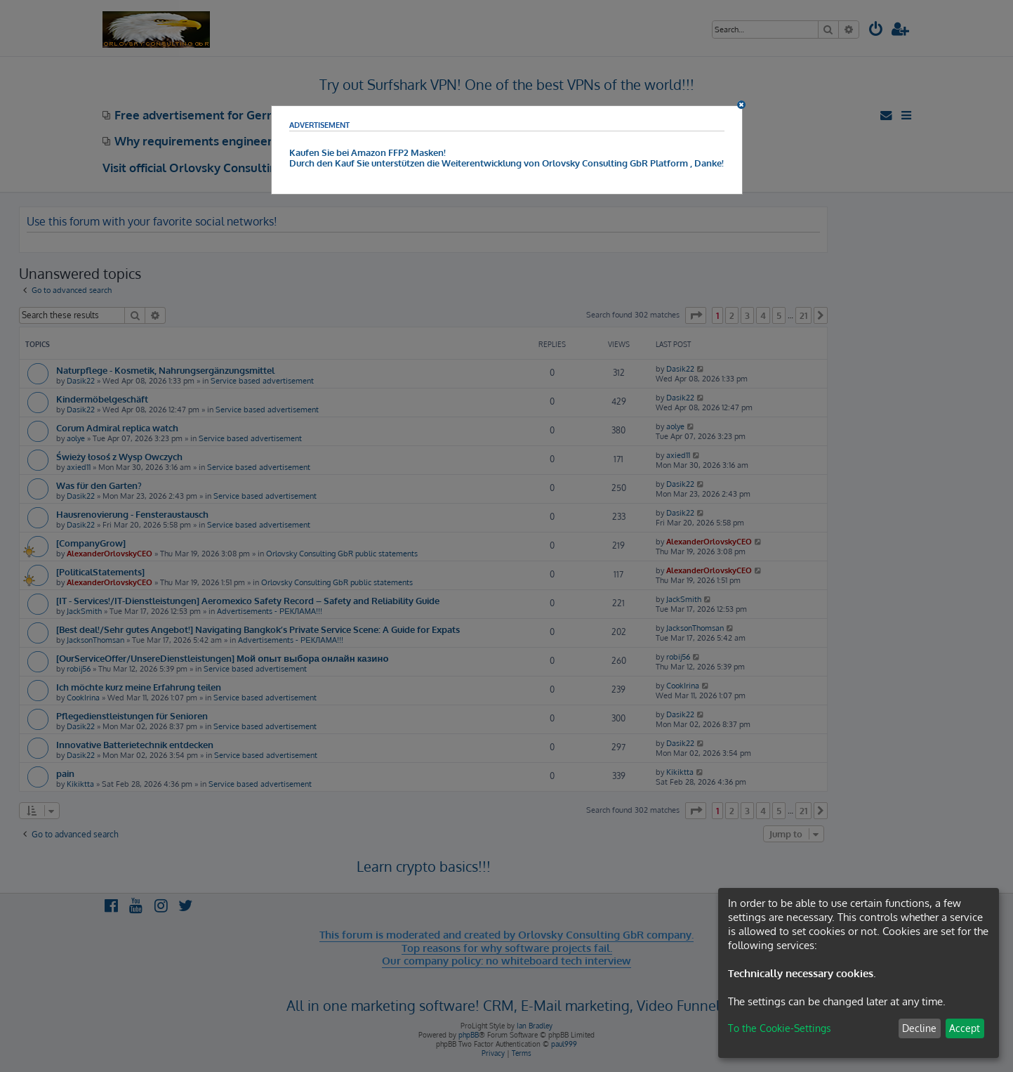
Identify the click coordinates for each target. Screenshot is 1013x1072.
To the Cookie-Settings (779, 1028)
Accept (964, 1028)
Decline (919, 1028)
